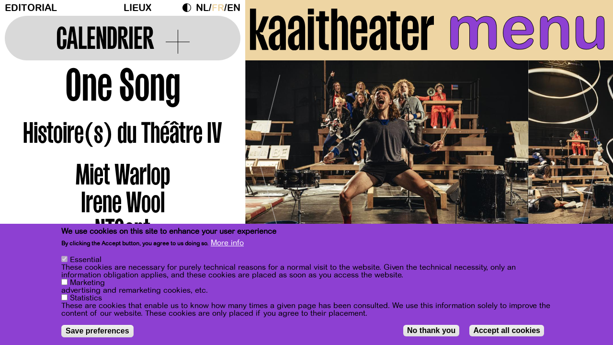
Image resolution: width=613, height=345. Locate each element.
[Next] (589, 155)
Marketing (87, 283)
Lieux (137, 8)
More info (227, 243)
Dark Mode (189, 7)
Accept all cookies (506, 330)
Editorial (31, 8)
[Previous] (269, 155)
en (233, 8)
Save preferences (97, 331)
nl (202, 8)
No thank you (431, 330)
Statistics (86, 298)
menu (527, 28)
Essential (86, 259)
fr (218, 8)
